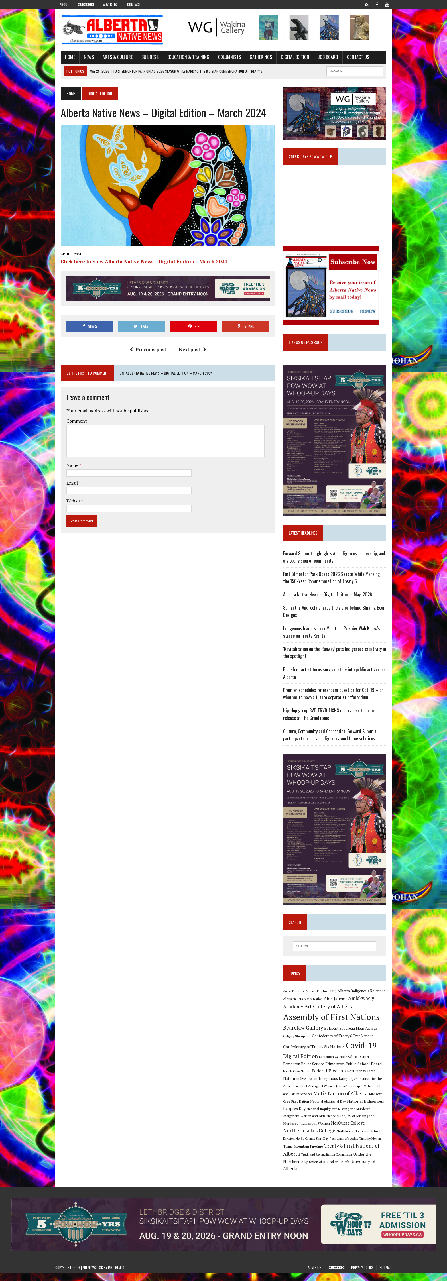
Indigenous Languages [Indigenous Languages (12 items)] (309, 1093)
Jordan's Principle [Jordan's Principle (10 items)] (326, 1101)
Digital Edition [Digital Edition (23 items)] (302, 1071)
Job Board (323, 57)
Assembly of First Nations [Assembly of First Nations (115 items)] (333, 1032)
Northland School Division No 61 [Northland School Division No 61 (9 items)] (308, 1146)
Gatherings (255, 57)
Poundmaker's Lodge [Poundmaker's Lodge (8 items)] (372, 1146)
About (64, 4)
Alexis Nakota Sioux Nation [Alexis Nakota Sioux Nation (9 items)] (305, 1014)
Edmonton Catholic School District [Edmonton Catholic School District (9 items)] (346, 1072)
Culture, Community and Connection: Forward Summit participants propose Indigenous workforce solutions (331, 745)
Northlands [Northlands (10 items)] (382, 1139)
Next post (190, 355)
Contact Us (353, 57)
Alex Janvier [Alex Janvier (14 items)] (337, 1013)
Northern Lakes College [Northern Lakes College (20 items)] (346, 1138)
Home (65, 57)
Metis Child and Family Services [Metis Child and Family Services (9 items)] (364, 1101)
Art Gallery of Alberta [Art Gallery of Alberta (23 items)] (331, 1021)
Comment (71, 426)
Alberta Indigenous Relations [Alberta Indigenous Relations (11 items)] (363, 1006)
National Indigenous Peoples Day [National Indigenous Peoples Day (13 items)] (352, 1116)
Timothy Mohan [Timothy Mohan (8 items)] (296, 1154)
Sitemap (385, 1275)
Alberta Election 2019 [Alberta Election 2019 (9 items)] (323, 1006)
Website (69, 506)
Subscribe (86, 4)
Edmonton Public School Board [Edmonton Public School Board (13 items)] (337, 1079)
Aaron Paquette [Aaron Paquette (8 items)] (295, 1006)
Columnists (224, 57)
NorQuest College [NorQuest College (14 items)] (302, 1138)
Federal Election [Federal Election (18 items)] (313, 1086)
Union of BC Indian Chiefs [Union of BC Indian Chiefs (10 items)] (338, 1169)
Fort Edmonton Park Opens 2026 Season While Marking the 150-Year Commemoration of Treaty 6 (337, 587)
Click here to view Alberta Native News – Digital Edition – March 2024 (138, 266)
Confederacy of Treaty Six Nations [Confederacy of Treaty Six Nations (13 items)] (316, 1062)
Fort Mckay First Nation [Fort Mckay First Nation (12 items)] (351, 1086)
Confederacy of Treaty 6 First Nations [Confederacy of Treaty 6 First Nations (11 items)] (344, 1051)
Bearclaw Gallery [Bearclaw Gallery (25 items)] (305, 1042)
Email (67, 488)
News (83, 57)
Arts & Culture (112, 57)
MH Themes (116, 1275)
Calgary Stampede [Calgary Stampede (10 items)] (299, 1051)
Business (144, 57)
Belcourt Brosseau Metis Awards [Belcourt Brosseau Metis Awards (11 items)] (352, 1043)
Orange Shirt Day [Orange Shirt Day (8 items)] (345, 1146)
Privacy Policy (362, 1275)
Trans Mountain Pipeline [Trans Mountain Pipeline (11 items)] (328, 1154)
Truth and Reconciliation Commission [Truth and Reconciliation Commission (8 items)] (353, 1162)
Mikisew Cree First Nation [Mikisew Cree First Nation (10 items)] (360, 1109)
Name (67, 471)
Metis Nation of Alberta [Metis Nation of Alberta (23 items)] (312, 1108)
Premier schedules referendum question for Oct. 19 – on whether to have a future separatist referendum (335, 703)
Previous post (146, 355)
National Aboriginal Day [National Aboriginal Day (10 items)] (303, 1116)
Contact (134, 4)
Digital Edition (289, 57)
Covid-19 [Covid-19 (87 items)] (363, 1061)
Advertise (110, 4)
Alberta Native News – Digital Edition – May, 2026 (329, 604)
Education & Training (183, 57)
